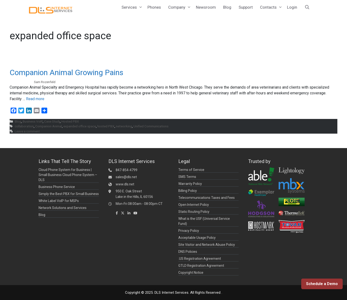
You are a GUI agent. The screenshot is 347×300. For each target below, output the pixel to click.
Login (292, 7)
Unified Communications (150, 126)
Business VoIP (33, 121)
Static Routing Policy (193, 212)
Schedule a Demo (322, 283)
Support (246, 7)
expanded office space (79, 126)
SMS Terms (187, 177)
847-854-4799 (126, 170)
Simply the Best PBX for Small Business (69, 194)
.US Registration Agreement (199, 259)
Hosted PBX (70, 121)
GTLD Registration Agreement (201, 265)
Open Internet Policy (193, 205)
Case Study (52, 121)
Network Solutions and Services (63, 208)
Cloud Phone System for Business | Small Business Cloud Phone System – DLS (68, 175)
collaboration (24, 126)
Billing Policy (187, 191)
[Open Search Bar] (307, 7)
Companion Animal (48, 126)
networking (124, 126)
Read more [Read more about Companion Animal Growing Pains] (35, 99)
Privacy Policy (188, 231)
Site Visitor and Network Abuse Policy (206, 245)
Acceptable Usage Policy (197, 238)
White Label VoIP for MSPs (59, 201)
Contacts (272, 7)
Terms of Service (191, 170)
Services (132, 7)
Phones (154, 7)
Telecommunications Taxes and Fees (206, 198)
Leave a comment (27, 131)
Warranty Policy (190, 184)
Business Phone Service (57, 187)
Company (180, 7)
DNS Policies (187, 252)
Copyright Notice (190, 272)
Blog (227, 7)
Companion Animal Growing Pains (66, 72)
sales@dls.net (126, 177)
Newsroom (206, 7)
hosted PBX (105, 126)
